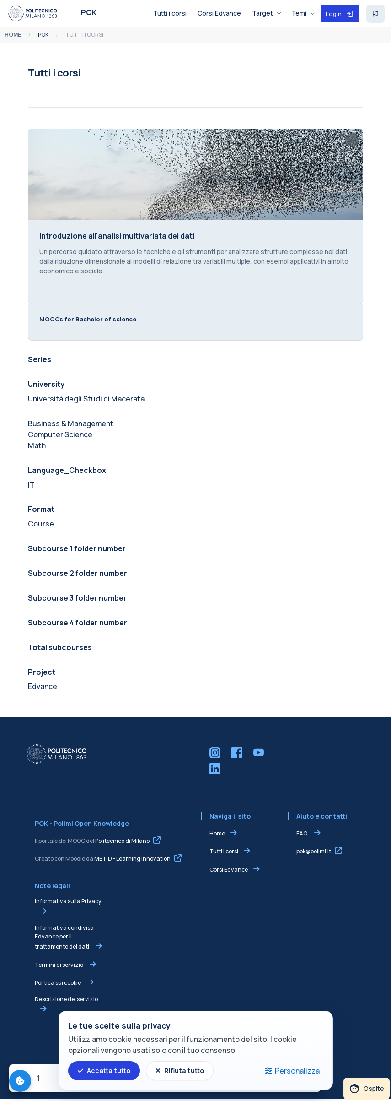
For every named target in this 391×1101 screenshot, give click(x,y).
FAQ (303, 835)
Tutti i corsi (223, 853)
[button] (375, 14)
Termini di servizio (59, 967)
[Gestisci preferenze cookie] (20, 1081)
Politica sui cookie (57, 984)
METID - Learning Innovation (132, 860)
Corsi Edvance (228, 871)
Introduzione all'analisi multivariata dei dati (116, 237)
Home (217, 835)
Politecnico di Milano (122, 842)
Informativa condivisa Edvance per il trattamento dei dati (63, 939)
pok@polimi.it (314, 853)
